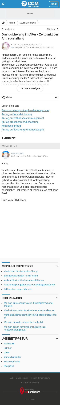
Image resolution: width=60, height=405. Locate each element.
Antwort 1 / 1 (9, 146)
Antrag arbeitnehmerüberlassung (20, 121)
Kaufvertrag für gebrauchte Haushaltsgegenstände (29, 284)
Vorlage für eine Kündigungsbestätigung (24, 280)
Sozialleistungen (28, 22)
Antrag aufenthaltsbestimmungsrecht (23, 118)
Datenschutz (22, 378)
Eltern (6, 352)
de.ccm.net (30, 399)
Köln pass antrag (11, 125)
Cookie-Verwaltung (30, 382)
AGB (11, 378)
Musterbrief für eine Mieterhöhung (20, 271)
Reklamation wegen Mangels (18, 289)
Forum (12, 22)
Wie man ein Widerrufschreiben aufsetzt (23, 322)
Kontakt (33, 378)
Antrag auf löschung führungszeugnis (23, 129)
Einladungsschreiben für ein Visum (21, 275)
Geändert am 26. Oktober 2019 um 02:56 (29, 156)
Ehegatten (9, 366)
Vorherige (9, 29)
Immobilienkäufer (12, 357)
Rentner (8, 348)
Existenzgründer (12, 361)
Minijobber (9, 343)
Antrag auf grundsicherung (17, 114)
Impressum (44, 378)
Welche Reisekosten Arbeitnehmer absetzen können (29, 310)
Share (9, 97)
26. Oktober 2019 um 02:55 (41, 47)
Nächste (51, 29)
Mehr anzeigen (32, 88)
